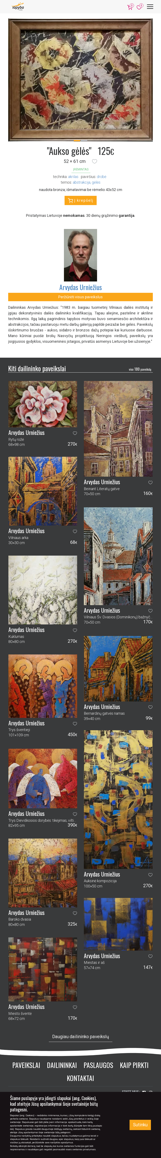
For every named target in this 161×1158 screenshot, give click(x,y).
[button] (94, 161)
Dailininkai (62, 1065)
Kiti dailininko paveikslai (37, 368)
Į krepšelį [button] (80, 200)
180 (140, 369)
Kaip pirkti (134, 1065)
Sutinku (140, 1124)
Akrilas (73, 176)
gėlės (96, 182)
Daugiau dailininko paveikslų (80, 1036)
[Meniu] (150, 6)
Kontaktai (80, 1078)
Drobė (101, 176)
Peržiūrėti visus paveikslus (80, 297)
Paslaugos (98, 1065)
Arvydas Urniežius (80, 287)
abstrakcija (81, 182)
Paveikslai (26, 1065)
